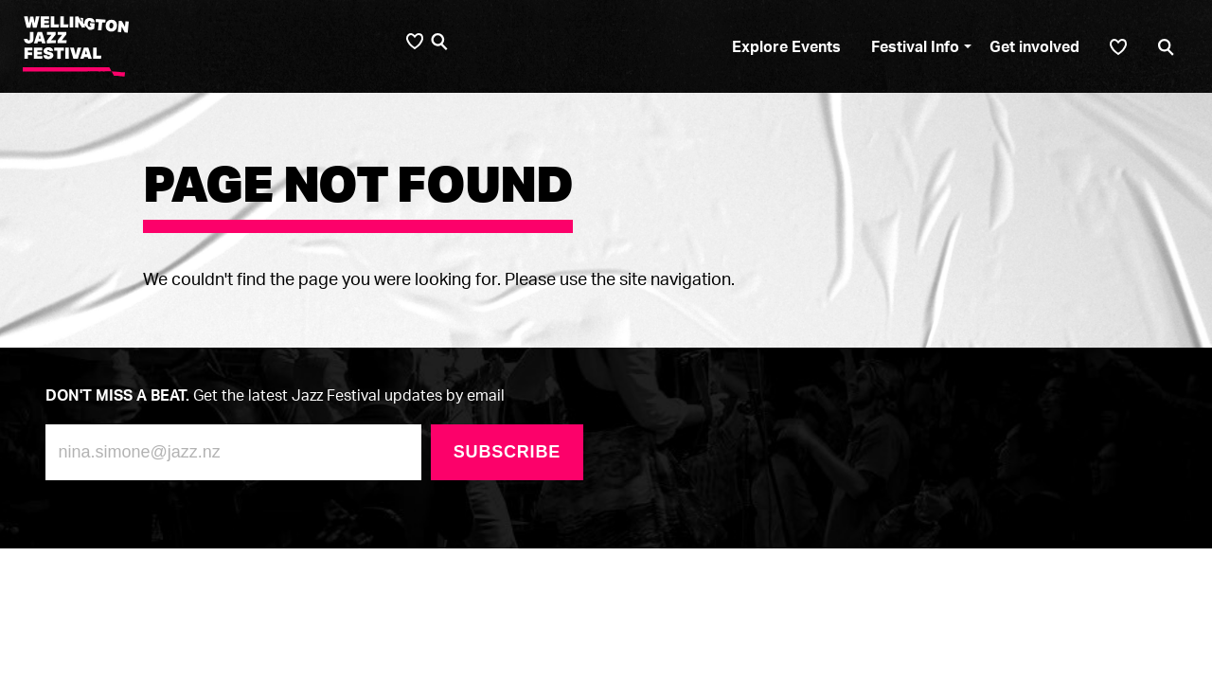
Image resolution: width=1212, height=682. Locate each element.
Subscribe (507, 451)
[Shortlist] (1118, 47)
